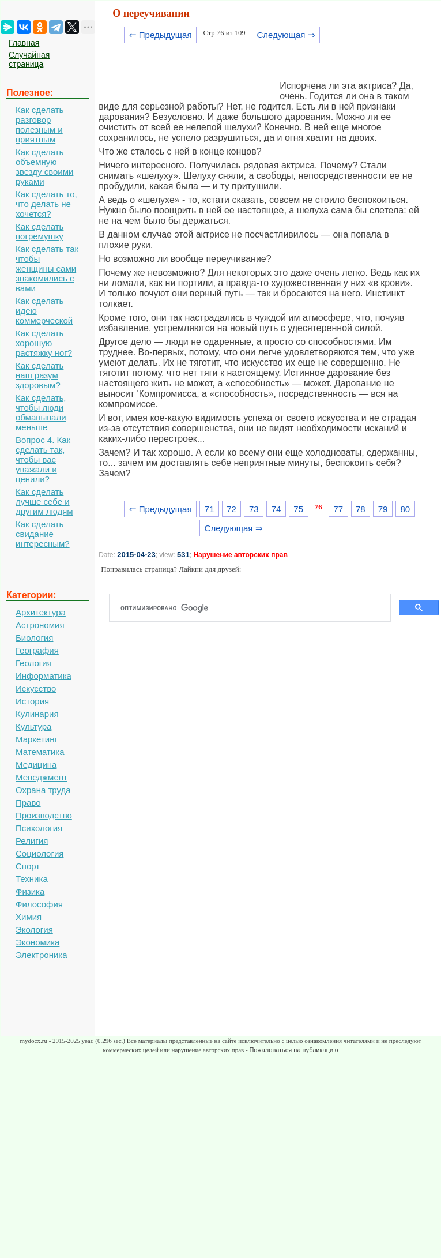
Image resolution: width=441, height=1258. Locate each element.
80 (405, 509)
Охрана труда (43, 790)
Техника (32, 879)
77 (338, 509)
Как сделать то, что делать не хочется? (46, 204)
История (32, 701)
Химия (29, 917)
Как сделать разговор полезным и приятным (39, 124)
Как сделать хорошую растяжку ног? (44, 343)
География (37, 650)
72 (231, 509)
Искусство (36, 688)
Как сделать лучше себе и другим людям (44, 501)
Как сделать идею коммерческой (44, 310)
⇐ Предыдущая (160, 35)
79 (383, 509)
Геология (34, 663)
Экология (34, 929)
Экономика (37, 942)
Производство (44, 815)
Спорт (28, 866)
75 (298, 509)
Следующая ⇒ (286, 35)
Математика (40, 752)
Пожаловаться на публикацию (293, 1049)
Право (28, 803)
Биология (34, 638)
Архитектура (41, 612)
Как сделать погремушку (39, 231)
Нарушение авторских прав (240, 555)
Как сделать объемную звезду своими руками (44, 166)
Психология (39, 828)
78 (360, 509)
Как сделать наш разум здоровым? (39, 375)
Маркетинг (37, 739)
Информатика (43, 676)
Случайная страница (29, 59)
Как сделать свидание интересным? (43, 534)
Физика (30, 891)
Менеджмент (41, 777)
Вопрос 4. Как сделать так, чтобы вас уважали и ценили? (43, 459)
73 (254, 509)
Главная (24, 42)
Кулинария (37, 714)
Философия (39, 904)
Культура (33, 726)
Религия (32, 841)
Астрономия (40, 625)
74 (276, 509)
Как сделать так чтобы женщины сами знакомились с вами (47, 268)
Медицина (36, 764)
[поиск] (254, 608)
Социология (39, 853)
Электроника (41, 955)
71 (209, 509)
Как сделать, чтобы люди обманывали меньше (41, 412)
